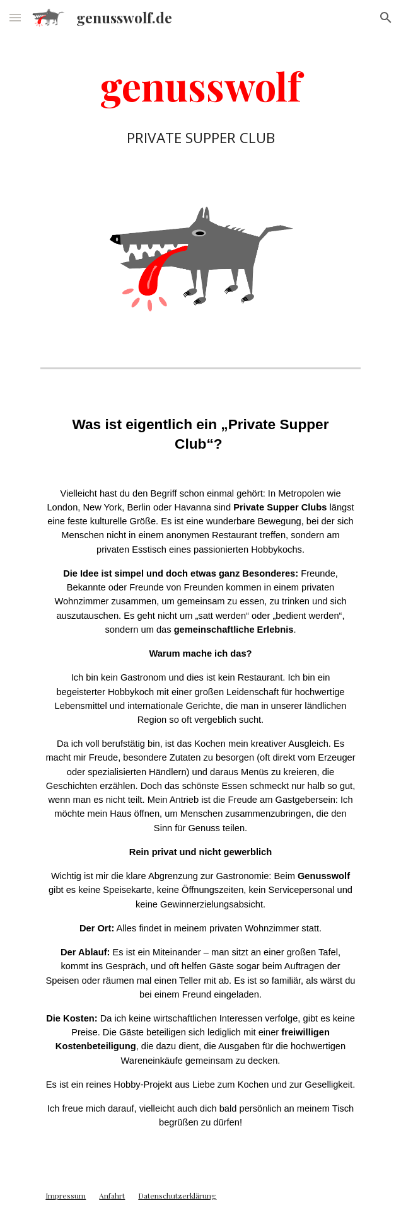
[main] (200, 102)
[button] (15, 17)
